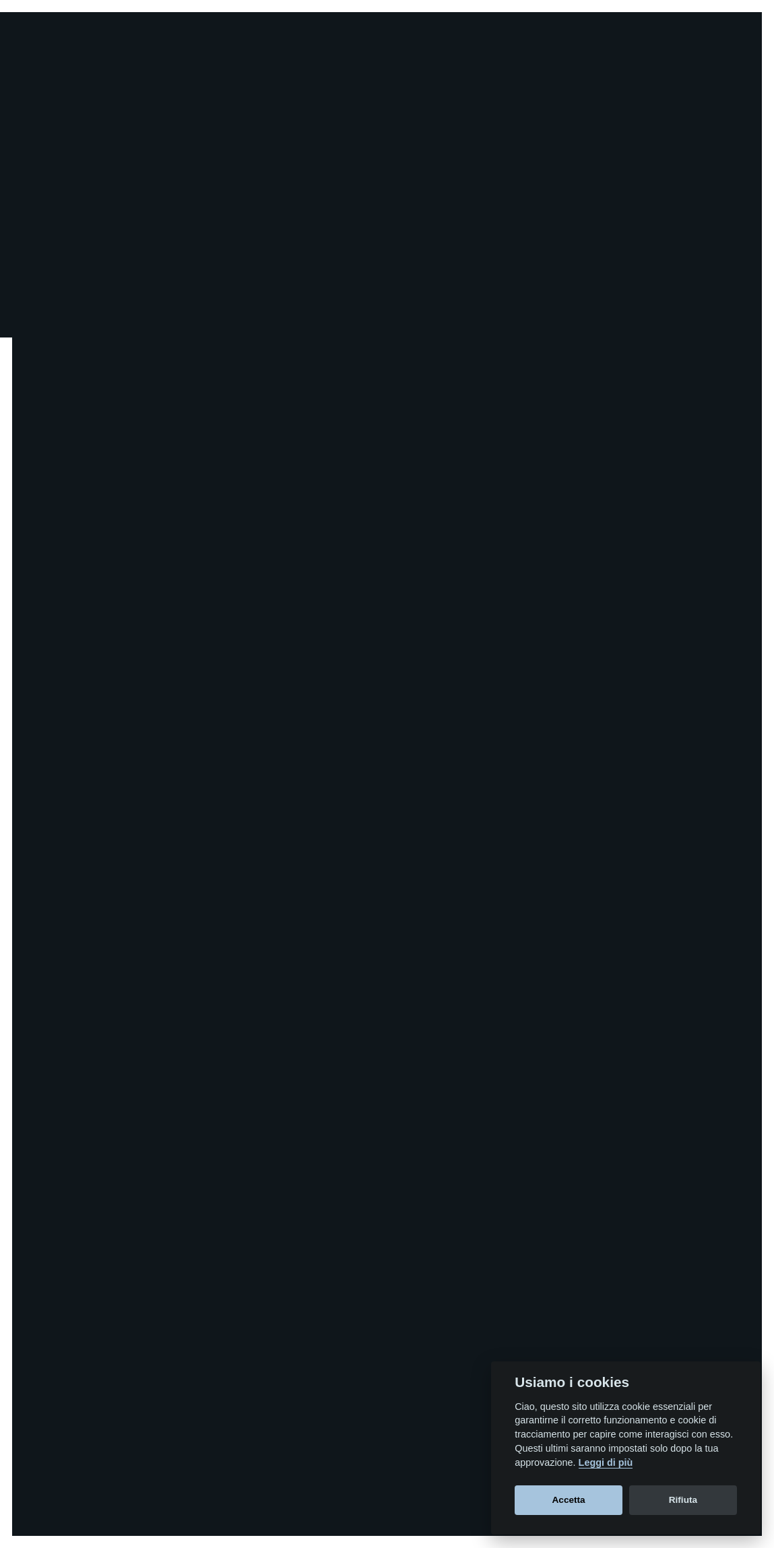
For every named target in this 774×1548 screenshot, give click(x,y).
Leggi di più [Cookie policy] (606, 1462)
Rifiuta (683, 1500)
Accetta (568, 1500)
